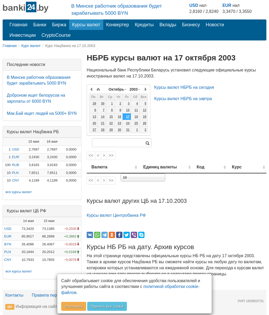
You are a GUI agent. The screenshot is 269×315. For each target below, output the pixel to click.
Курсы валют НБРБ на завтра (183, 98)
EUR (227, 5)
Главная (18, 24)
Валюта (99, 167)
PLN (15, 173)
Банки (39, 24)
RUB (15, 165)
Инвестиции (22, 35)
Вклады (167, 24)
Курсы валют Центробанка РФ (116, 215)
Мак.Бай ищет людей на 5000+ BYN (42, 113)
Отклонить (74, 306)
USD (193, 5)
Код (212, 167)
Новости (215, 24)
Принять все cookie (107, 306)
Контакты (14, 295)
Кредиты (144, 24)
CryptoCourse (56, 35)
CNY (15, 180)
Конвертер (117, 24)
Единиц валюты (152, 167)
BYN (7, 244)
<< (91, 155)
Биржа (59, 24)
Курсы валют (86, 24)
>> (110, 155)
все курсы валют (19, 192)
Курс (243, 167)
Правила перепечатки (53, 295)
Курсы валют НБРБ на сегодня (184, 87)
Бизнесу (191, 24)
